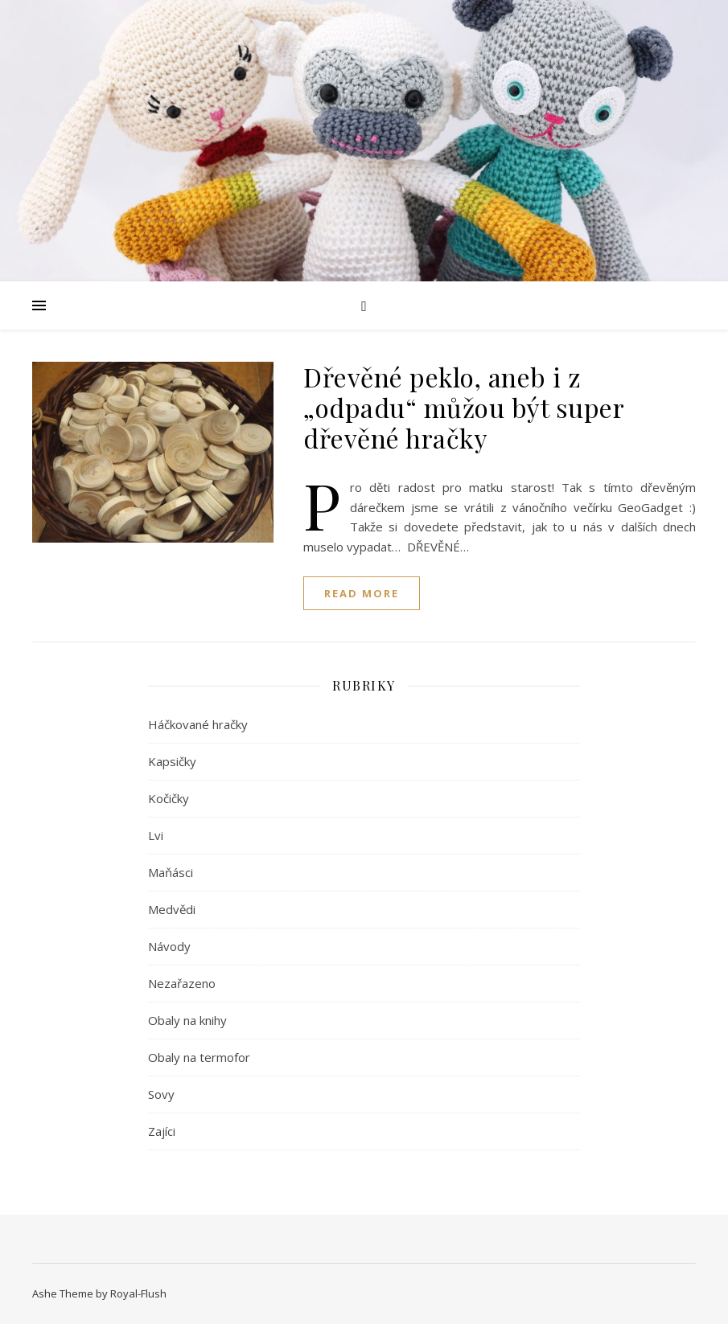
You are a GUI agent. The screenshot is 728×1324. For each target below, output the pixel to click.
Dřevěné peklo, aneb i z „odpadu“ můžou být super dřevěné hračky (463, 407)
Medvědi (171, 909)
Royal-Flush (138, 1293)
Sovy (161, 1094)
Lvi (155, 835)
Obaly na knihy (187, 1020)
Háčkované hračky (198, 724)
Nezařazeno (182, 983)
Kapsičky (172, 761)
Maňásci (170, 872)
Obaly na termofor (199, 1057)
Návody (169, 946)
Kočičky (168, 798)
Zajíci (161, 1131)
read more (361, 593)
